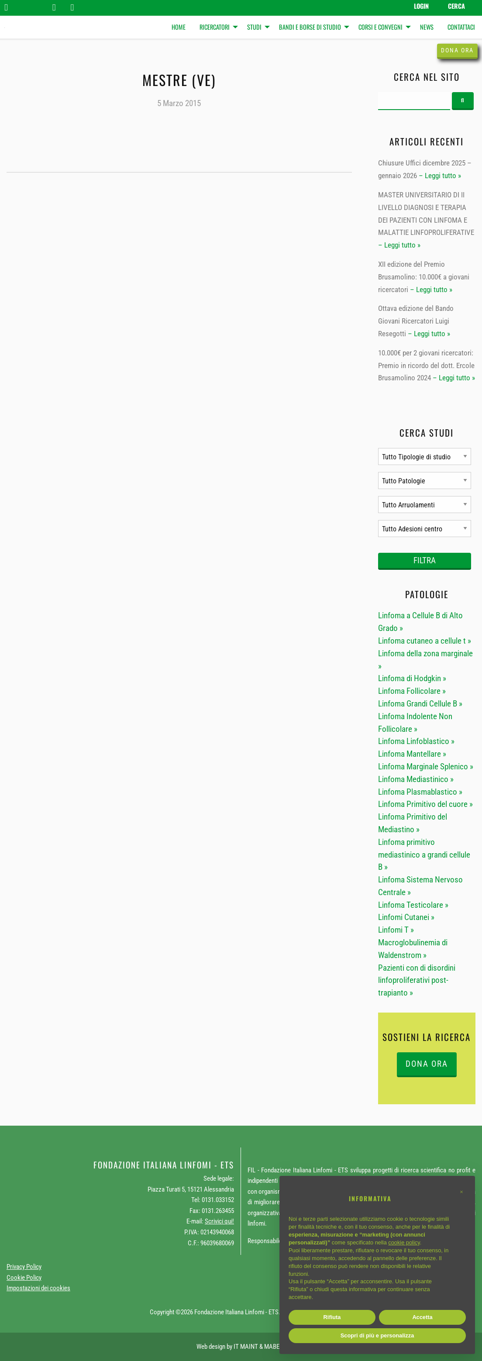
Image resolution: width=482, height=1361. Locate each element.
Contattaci (461, 26)
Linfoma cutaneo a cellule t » (424, 641)
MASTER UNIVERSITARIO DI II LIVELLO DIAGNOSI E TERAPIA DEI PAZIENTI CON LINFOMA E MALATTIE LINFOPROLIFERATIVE (426, 213)
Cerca (456, 5)
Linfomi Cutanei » (406, 917)
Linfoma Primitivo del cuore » (425, 804)
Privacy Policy (24, 1267)
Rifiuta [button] (332, 1317)
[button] (461, 1192)
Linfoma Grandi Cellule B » (420, 704)
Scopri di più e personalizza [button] (377, 1335)
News (427, 26)
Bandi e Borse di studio (310, 26)
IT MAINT (246, 1347)
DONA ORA (427, 1064)
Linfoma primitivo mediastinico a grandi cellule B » (424, 854)
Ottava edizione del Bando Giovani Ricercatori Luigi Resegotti (416, 321)
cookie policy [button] (404, 1242)
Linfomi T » (396, 930)
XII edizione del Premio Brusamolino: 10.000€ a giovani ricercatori (423, 277)
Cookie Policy (24, 1278)
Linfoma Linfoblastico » (416, 741)
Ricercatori (215, 26)
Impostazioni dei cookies (38, 1288)
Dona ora (457, 50)
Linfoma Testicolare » (413, 905)
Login (421, 5)
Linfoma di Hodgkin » (412, 678)
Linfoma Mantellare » (412, 754)
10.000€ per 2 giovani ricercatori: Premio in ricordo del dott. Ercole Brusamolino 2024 (426, 365)
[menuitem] (179, 27)
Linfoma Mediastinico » (416, 779)
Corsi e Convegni (380, 26)
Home (179, 26)
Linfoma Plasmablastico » (420, 792)
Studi (254, 26)
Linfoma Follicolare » (412, 691)
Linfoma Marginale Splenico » (425, 766)
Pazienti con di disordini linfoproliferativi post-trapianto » (416, 980)
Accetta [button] (422, 1317)
